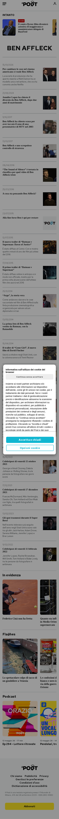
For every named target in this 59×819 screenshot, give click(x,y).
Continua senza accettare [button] (29, 377)
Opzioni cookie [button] (30, 448)
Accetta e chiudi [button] (30, 439)
